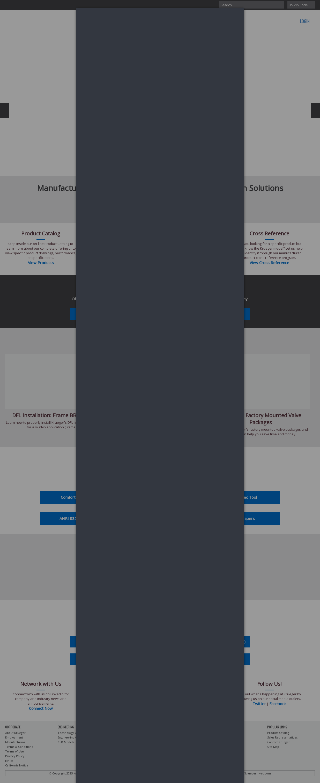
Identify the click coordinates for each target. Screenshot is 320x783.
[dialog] (160, 27)
